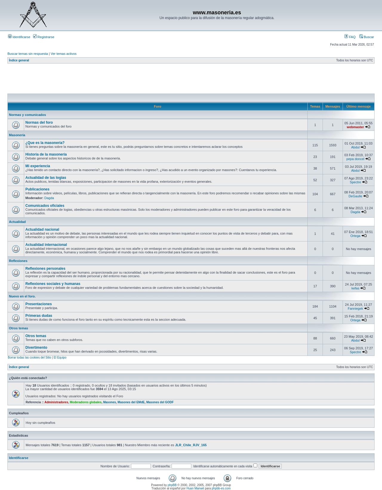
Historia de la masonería (46, 154)
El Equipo (60, 357)
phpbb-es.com (221, 488)
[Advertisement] (116, 80)
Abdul (355, 147)
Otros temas (18, 328)
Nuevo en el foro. (22, 296)
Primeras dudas (38, 316)
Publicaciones (37, 189)
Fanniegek (355, 308)
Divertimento (36, 347)
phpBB (172, 485)
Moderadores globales (85, 402)
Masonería (17, 135)
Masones (109, 402)
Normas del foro (39, 122)
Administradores (56, 402)
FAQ (349, 37)
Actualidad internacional (46, 245)
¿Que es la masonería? (44, 143)
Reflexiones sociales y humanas (52, 284)
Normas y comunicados (27, 115)
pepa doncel (355, 159)
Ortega (355, 236)
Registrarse (43, 37)
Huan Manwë (195, 488)
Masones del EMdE (131, 402)
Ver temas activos (64, 53)
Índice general (19, 60)
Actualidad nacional (42, 229)
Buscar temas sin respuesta (27, 53)
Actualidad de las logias (45, 178)
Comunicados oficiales (44, 206)
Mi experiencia (37, 166)
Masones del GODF (160, 402)
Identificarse (19, 37)
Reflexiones (18, 261)
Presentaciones (38, 304)
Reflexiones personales (45, 268)
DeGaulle (355, 196)
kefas (355, 288)
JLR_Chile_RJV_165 (191, 445)
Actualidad (17, 222)
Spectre (355, 182)
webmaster (355, 127)
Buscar (366, 37)
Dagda (49, 198)
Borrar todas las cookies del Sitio (29, 357)
